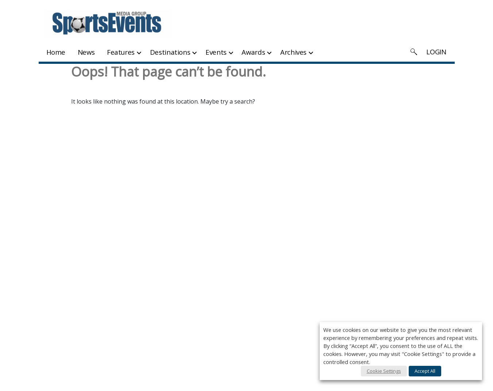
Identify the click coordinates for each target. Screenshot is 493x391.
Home (56, 52)
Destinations (170, 52)
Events (216, 52)
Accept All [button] (425, 371)
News (86, 52)
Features (121, 52)
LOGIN (436, 51)
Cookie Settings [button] (384, 371)
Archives (293, 52)
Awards (253, 52)
